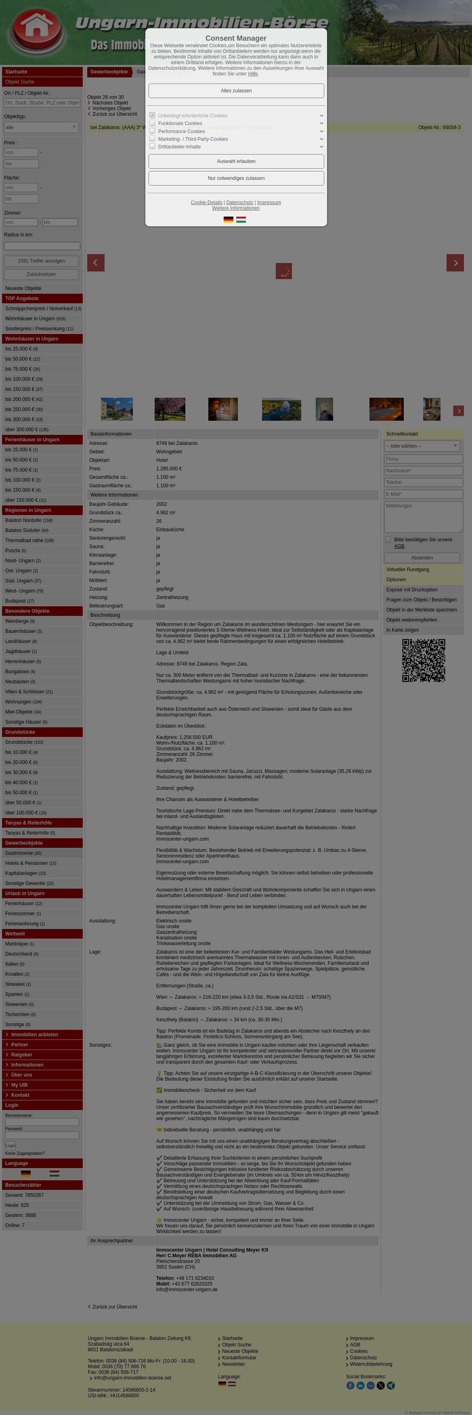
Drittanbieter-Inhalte (179, 147)
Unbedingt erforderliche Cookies (192, 116)
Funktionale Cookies (180, 123)
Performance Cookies (181, 131)
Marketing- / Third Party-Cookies (193, 139)
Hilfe (253, 74)
